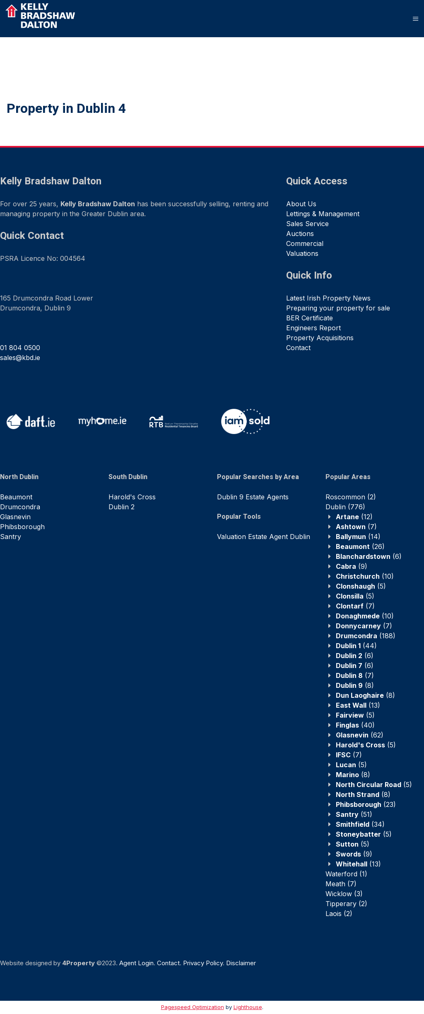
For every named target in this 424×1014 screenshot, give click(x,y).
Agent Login (136, 963)
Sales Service (307, 224)
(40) (355, 725)
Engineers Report (313, 328)
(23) (366, 804)
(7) (356, 527)
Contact (298, 348)
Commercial (304, 243)
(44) (356, 646)
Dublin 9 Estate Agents (253, 497)
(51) (354, 814)
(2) (350, 497)
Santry (10, 536)
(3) (344, 894)
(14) (358, 536)
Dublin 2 (121, 507)
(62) (359, 735)
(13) (358, 705)
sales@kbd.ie (20, 357)
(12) (354, 517)
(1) (346, 874)
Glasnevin (15, 517)
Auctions (300, 233)
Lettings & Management (322, 214)
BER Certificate (309, 318)
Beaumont (16, 497)
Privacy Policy (203, 963)
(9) (351, 566)
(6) (369, 556)
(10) (365, 576)
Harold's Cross (132, 497)
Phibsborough (22, 527)
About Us (301, 204)
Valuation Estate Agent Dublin (263, 536)
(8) (355, 685)
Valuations (302, 253)
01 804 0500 (20, 348)
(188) (365, 636)
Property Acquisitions (320, 338)
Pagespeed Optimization (192, 1007)
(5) (361, 586)
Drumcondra (20, 507)
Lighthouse (248, 1007)
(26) (360, 546)
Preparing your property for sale (338, 308)
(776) (345, 507)
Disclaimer (241, 963)
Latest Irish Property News (328, 298)
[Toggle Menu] (415, 18)
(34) (360, 824)
